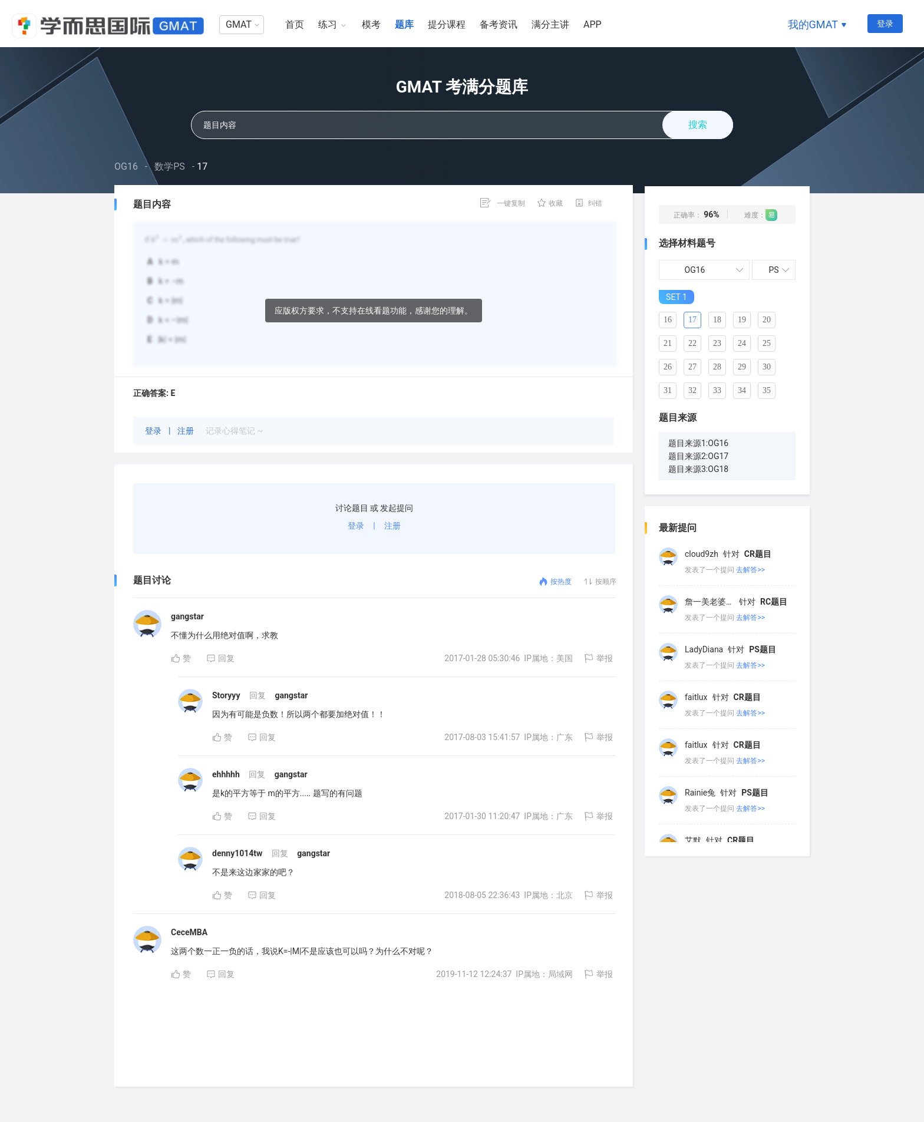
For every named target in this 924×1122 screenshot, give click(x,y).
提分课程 (447, 24)
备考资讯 (498, 24)
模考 (371, 24)
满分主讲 (550, 24)
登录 (885, 23)
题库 (404, 24)
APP (592, 24)
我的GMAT (813, 24)
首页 (294, 24)
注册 (186, 430)
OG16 (126, 166)
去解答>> (750, 567)
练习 (327, 24)
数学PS (169, 166)
